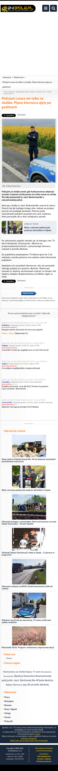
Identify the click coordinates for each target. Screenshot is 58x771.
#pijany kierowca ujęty (16, 685)
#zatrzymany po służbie (14, 672)
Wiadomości (19, 77)
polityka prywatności (29, 738)
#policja (49, 680)
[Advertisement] (29, 45)
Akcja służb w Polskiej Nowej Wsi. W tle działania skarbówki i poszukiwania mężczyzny (29, 460)
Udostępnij (21, 115)
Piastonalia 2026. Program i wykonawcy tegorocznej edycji (28, 648)
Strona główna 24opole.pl (44, 748)
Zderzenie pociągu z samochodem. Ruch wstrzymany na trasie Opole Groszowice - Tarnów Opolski (29, 523)
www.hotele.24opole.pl (44, 751)
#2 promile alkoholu (38, 684)
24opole (9, 658)
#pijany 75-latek (33, 672)
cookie (37, 734)
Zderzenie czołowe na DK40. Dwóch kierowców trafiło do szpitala (27, 588)
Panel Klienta (43, 754)
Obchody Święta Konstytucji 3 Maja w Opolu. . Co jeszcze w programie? (28, 554)
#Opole (40, 680)
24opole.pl (6, 77)
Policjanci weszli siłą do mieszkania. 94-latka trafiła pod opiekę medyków (26, 621)
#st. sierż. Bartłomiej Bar (22, 680)
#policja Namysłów (24, 676)
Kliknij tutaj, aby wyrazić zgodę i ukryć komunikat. (29, 740)
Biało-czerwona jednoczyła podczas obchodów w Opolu (26, 490)
